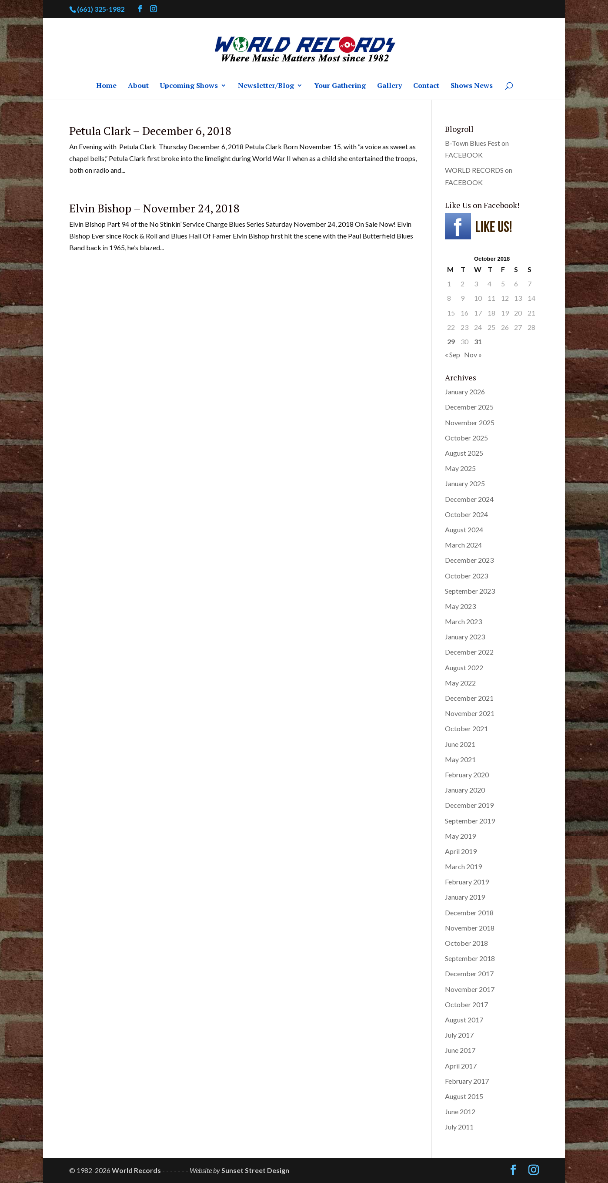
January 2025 (465, 483)
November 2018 (469, 928)
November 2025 (469, 422)
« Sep (452, 354)
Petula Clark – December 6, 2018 (150, 130)
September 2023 (470, 591)
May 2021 (460, 759)
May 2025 (460, 468)
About (138, 86)
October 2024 (466, 514)
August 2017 (464, 1019)
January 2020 (465, 790)
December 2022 (469, 652)
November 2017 (469, 989)
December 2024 (469, 499)
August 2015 (464, 1096)
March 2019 (463, 866)
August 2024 (464, 529)
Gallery (389, 86)
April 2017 (461, 1066)
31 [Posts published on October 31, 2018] (478, 341)
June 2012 (460, 1111)
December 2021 (469, 698)
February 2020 (467, 774)
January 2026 (465, 391)
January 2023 (465, 636)
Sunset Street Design (255, 1170)
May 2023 (460, 606)
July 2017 (459, 1035)
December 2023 (469, 560)
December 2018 (469, 912)
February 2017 (467, 1081)
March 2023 (463, 621)
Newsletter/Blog (266, 86)
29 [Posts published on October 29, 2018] (451, 341)
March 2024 (463, 545)
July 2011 (459, 1127)
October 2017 (466, 1004)
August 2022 (464, 667)
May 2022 (460, 683)
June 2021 (460, 744)
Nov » (473, 354)
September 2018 (470, 958)
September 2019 (470, 821)
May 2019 (460, 836)
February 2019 (467, 881)
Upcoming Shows (189, 86)
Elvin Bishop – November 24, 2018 (154, 208)
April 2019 (461, 851)
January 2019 (465, 897)
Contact (426, 86)
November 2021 (469, 713)
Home (106, 86)
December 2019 (469, 805)
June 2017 (460, 1050)
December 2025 (469, 407)
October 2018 (466, 943)
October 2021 (466, 728)
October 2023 (466, 575)
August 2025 (464, 453)
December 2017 (469, 973)
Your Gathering (340, 86)
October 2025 (466, 438)
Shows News (472, 86)
